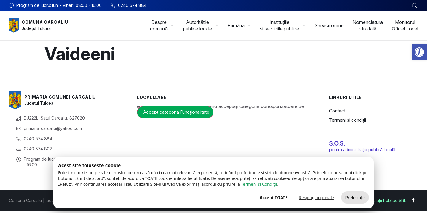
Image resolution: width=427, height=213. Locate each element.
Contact (337, 111)
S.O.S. (337, 143)
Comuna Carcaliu (45, 22)
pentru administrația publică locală (362, 149)
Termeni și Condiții (259, 184)
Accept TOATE (273, 197)
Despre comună (162, 25)
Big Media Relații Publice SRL (378, 200)
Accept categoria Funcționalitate (176, 112)
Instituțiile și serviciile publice (282, 25)
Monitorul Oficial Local (405, 25)
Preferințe (355, 197)
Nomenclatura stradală (368, 25)
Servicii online (329, 25)
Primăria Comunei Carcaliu (60, 96)
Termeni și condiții (347, 120)
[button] (419, 52)
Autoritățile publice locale (201, 25)
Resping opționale (316, 197)
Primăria (239, 25)
